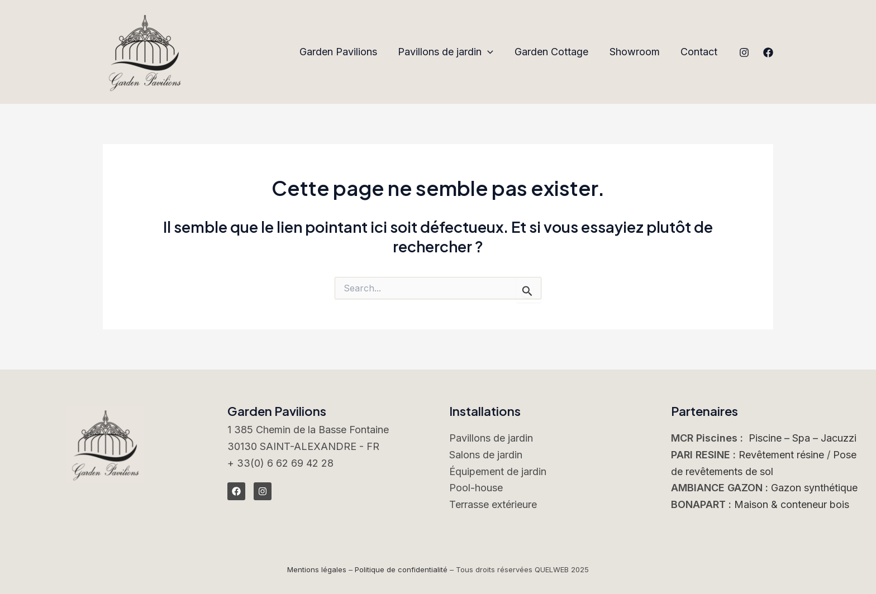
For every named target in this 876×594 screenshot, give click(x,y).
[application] (491, 52)
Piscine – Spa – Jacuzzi (802, 438)
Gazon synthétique (814, 488)
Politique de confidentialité (401, 569)
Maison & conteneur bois (791, 504)
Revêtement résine (781, 455)
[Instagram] (744, 52)
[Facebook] (768, 52)
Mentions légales (316, 569)
